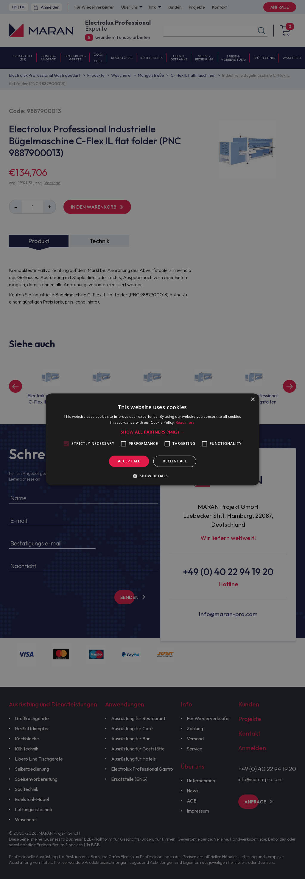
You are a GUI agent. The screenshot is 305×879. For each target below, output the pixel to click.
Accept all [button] (129, 461)
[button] (152, 432)
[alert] (152, 439)
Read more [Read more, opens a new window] (185, 422)
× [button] (252, 400)
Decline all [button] (175, 461)
